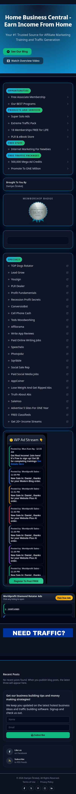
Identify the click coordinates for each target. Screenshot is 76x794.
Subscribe (38, 735)
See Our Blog (17, 51)
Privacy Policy (46, 781)
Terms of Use (29, 781)
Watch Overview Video (23, 60)
